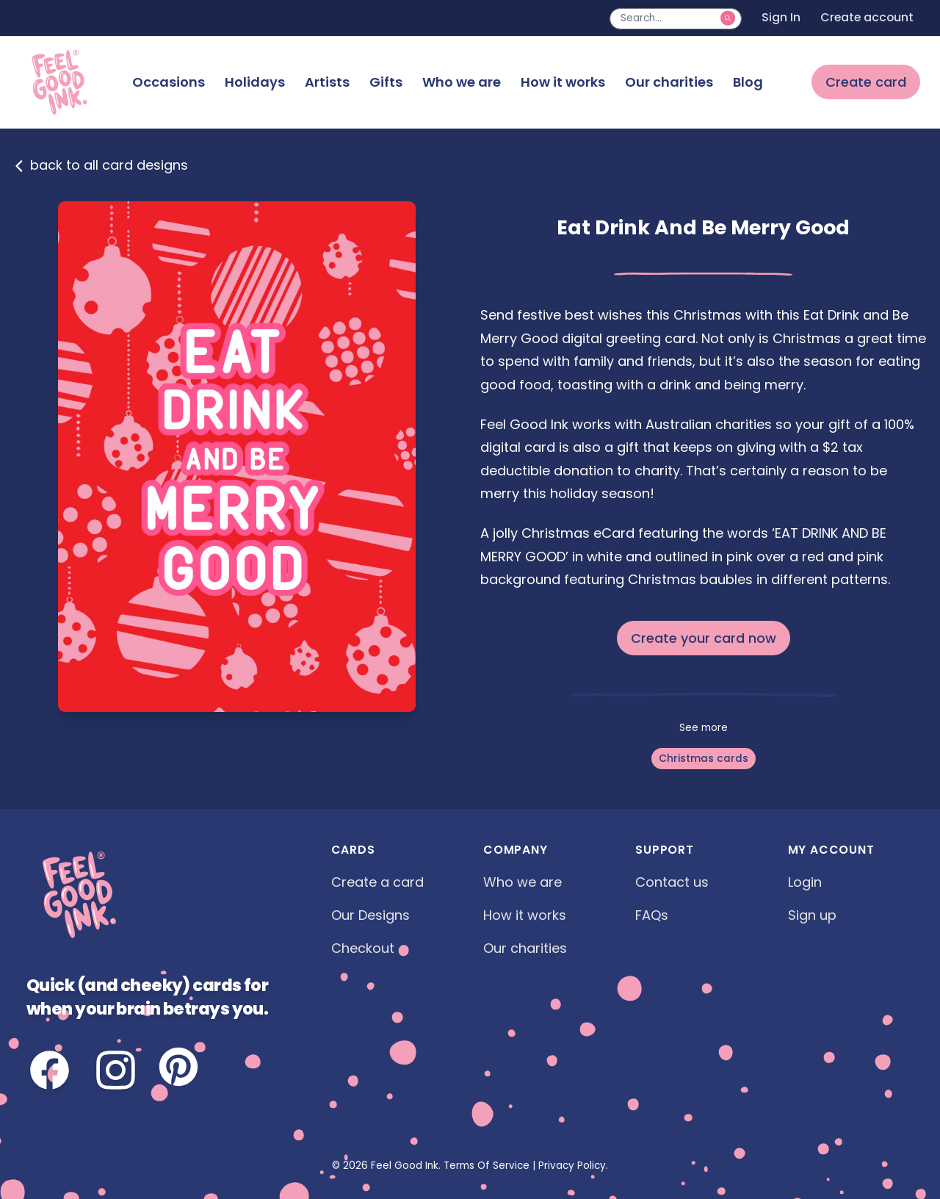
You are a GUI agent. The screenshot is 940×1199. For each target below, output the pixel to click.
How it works (563, 82)
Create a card (377, 882)
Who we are (461, 82)
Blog (748, 82)
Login (805, 882)
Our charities (669, 82)
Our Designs (370, 915)
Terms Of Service (486, 1166)
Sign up (812, 915)
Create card (865, 82)
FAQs (651, 915)
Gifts (385, 82)
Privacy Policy (572, 1166)
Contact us (672, 882)
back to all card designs (100, 165)
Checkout (362, 948)
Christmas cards (703, 759)
